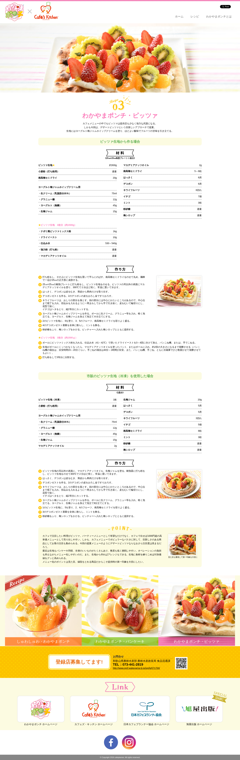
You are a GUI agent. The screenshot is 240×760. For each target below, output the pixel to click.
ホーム (179, 16)
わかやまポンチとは (219, 16)
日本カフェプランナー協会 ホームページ (146, 723)
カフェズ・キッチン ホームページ (93, 723)
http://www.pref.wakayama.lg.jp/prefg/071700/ (136, 668)
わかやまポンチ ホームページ (40, 723)
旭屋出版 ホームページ (199, 723)
